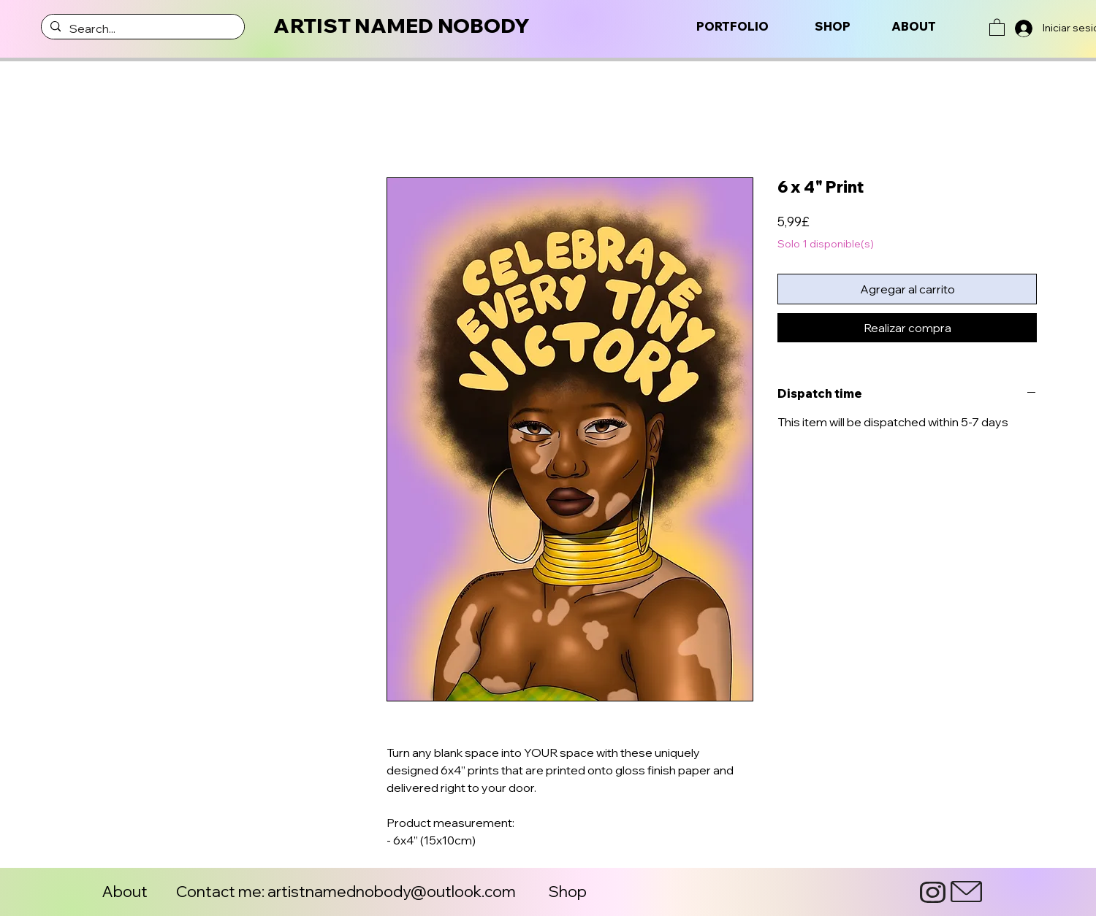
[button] (997, 27)
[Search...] (141, 28)
